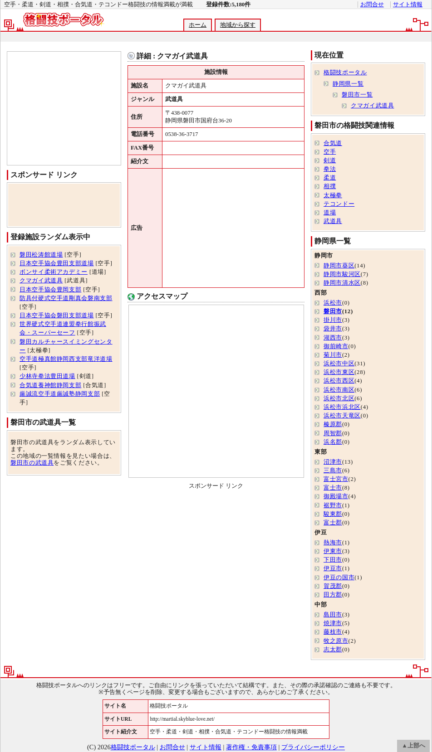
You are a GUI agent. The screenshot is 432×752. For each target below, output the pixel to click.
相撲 (330, 186)
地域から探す (237, 25)
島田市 (333, 614)
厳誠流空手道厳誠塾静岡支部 (60, 394)
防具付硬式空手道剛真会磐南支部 (66, 298)
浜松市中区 (339, 363)
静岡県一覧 (348, 84)
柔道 (330, 178)
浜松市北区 (339, 398)
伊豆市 (333, 568)
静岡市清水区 (342, 283)
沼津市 (333, 462)
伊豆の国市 (339, 577)
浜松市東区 (339, 372)
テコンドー (339, 204)
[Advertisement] (215, 37)
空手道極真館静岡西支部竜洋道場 (66, 359)
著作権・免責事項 (251, 747)
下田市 (333, 560)
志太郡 (333, 649)
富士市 (333, 488)
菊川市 (333, 355)
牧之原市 (336, 641)
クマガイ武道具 (41, 280)
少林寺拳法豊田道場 (47, 376)
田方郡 (333, 595)
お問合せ (372, 4)
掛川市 (333, 320)
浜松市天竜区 (342, 415)
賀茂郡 (333, 586)
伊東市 (333, 551)
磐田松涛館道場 (41, 255)
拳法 (330, 169)
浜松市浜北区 (342, 407)
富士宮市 (336, 479)
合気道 (333, 143)
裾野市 (333, 505)
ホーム (197, 25)
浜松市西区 (339, 381)
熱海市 (333, 542)
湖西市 (333, 338)
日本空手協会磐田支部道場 (57, 315)
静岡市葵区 (339, 265)
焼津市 (333, 623)
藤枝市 (333, 632)
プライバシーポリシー (313, 747)
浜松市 (333, 303)
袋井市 (333, 328)
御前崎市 (336, 346)
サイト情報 (407, 4)
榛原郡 (333, 424)
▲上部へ (413, 745)
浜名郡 (333, 442)
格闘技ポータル (345, 72)
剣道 (330, 160)
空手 (330, 152)
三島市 (333, 470)
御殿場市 (336, 496)
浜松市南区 (339, 390)
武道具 (333, 221)
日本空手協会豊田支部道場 (57, 263)
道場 (330, 212)
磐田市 (333, 311)
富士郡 (333, 522)
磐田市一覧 (357, 95)
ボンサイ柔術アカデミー (54, 272)
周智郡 (333, 433)
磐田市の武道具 (32, 463)
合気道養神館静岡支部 (50, 385)
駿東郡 (333, 514)
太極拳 (333, 195)
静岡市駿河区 (342, 274)
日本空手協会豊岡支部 (50, 289)
